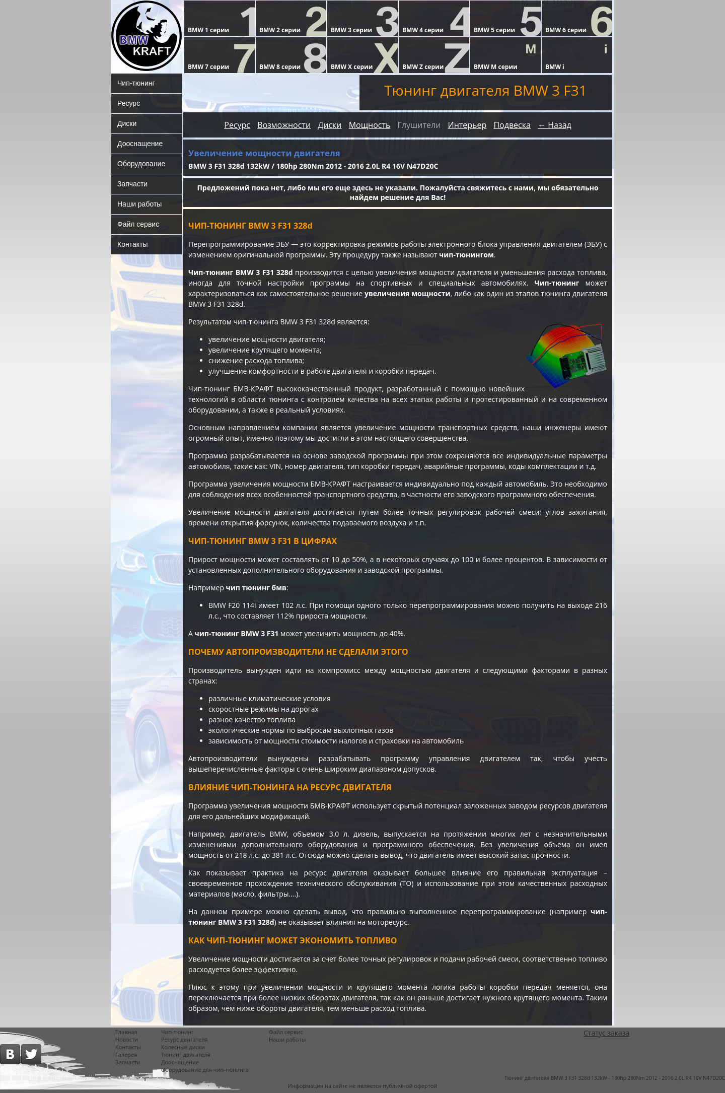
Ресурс (128, 103)
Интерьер (467, 124)
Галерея (126, 1054)
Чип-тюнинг (136, 83)
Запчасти (132, 184)
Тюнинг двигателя (185, 1054)
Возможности (284, 124)
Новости (126, 1039)
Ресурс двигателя (184, 1039)
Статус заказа (606, 1033)
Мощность (370, 124)
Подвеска (511, 124)
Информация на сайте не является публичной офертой (363, 1085)
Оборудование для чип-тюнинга (205, 1069)
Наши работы (139, 204)
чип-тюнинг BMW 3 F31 (237, 633)
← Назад (554, 124)
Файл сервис (138, 224)
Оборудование (141, 164)
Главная (126, 1032)
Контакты (132, 244)
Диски (126, 123)
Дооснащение (140, 144)
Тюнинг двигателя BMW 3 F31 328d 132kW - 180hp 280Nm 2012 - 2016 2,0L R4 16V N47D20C (614, 1077)
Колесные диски (183, 1047)
